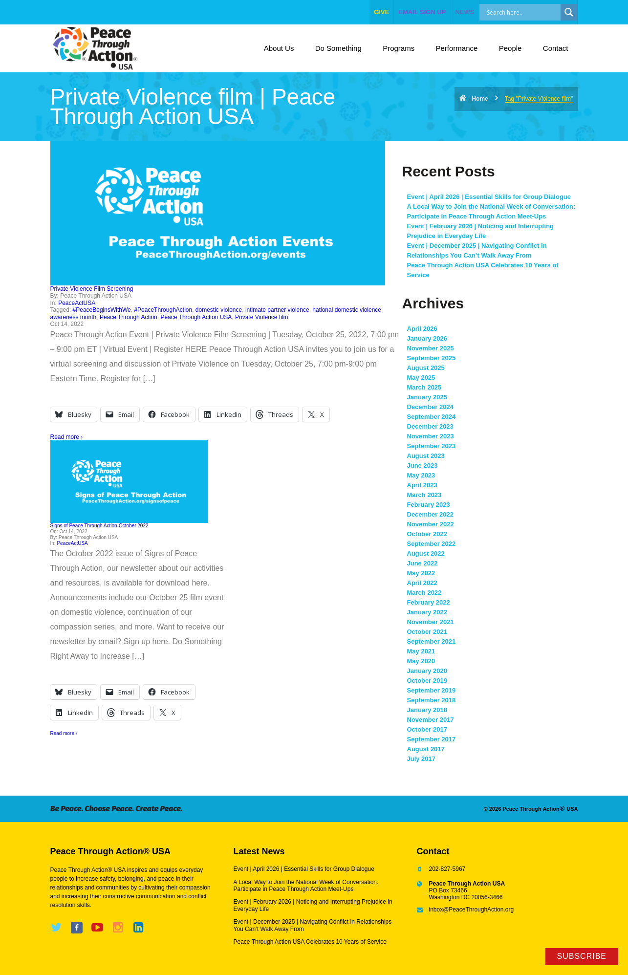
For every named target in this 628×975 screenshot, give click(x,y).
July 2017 (421, 758)
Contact (555, 48)
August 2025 (426, 367)
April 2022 (422, 582)
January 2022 (427, 612)
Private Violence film (261, 317)
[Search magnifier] (569, 12)
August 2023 (426, 455)
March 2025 (424, 387)
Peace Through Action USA (196, 317)
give (381, 12)
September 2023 (431, 446)
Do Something (338, 48)
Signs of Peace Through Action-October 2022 (99, 525)
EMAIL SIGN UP (422, 12)
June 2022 (422, 563)
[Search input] (530, 12)
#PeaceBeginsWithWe (102, 309)
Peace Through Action (128, 317)
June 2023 (422, 465)
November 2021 (430, 622)
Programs (398, 48)
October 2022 (427, 534)
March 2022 (424, 592)
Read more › (66, 436)
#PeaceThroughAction (163, 309)
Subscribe (581, 956)
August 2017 (426, 749)
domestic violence (218, 309)
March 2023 (424, 494)
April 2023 (422, 485)
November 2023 (430, 436)
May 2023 (421, 475)
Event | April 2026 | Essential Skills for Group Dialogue (489, 196)
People (510, 48)
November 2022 (430, 524)
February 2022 (428, 602)
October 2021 (427, 631)
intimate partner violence (277, 309)
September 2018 (431, 700)
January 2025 (427, 397)
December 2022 (430, 514)
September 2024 (431, 416)
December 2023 (430, 426)
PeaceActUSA (76, 303)
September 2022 (431, 543)
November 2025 (430, 348)
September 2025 (431, 358)
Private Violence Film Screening (91, 288)
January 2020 (427, 670)
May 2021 (421, 651)
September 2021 (431, 641)
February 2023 (428, 504)
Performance (457, 48)
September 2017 (431, 739)
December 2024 (430, 407)
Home (480, 98)
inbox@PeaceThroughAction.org (471, 909)
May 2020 (421, 661)
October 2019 (427, 680)
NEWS (465, 12)
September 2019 (431, 690)
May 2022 (421, 573)
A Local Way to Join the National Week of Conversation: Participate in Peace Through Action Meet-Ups (306, 885)
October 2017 (427, 729)
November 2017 (430, 719)
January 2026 (427, 338)
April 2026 (422, 328)
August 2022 (426, 553)
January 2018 (427, 710)
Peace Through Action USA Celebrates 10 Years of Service (310, 941)
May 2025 (421, 377)
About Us (279, 48)
